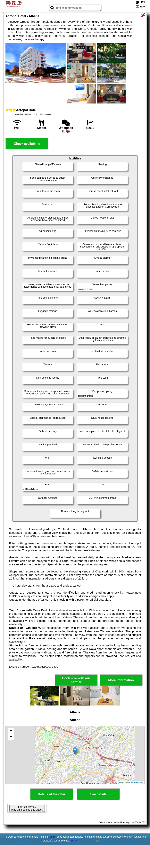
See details (98, 794)
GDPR (74, 840)
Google (52, 836)
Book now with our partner (76, 680)
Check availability (27, 143)
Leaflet (121, 782)
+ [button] (11, 731)
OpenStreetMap (135, 782)
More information (121, 680)
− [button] (11, 737)
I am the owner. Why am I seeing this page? (27, 808)
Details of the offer (51, 794)
